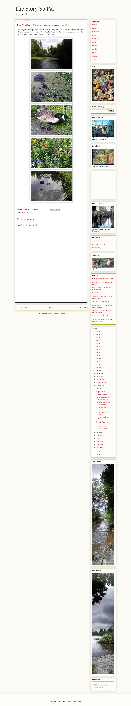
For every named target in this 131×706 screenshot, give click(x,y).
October (99, 379)
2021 (97, 344)
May (98, 435)
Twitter (94, 241)
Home (51, 307)
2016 (97, 359)
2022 (97, 341)
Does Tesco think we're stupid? (102, 428)
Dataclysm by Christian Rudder (102, 279)
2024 (97, 338)
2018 (97, 353)
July (98, 388)
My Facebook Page (99, 244)
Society (94, 56)
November (100, 376)
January (99, 447)
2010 (97, 454)
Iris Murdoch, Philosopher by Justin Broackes (102, 306)
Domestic (95, 31)
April (98, 438)
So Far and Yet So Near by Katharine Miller (101, 311)
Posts (96, 684)
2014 (97, 365)
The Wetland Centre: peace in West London (102, 393)
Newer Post (22, 307)
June (98, 432)
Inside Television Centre (101, 408)
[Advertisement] (51, 288)
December (100, 373)
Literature (95, 38)
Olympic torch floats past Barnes (103, 403)
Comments (98, 687)
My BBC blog (96, 248)
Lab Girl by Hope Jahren (100, 293)
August (99, 385)
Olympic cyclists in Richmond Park (102, 398)
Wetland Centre (79, 30)
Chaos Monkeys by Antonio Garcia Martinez (101, 288)
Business (95, 28)
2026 (97, 332)
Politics (94, 49)
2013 (97, 368)
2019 (97, 350)
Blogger (78, 702)
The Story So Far (34, 8)
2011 (97, 451)
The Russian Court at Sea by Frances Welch (102, 320)
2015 (97, 362)
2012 (97, 371)
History (94, 35)
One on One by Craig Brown (102, 316)
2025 (97, 335)
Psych (94, 52)
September (100, 382)
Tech (94, 59)
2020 (97, 347)
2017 (97, 356)
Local (94, 42)
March (99, 441)
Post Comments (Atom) (56, 314)
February (100, 444)
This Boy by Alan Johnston (101, 302)
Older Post (81, 307)
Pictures (25, 213)
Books (94, 25)
